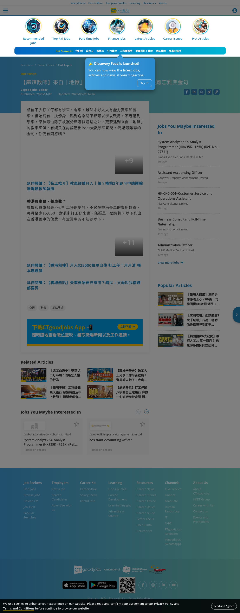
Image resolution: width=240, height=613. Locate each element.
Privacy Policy (163, 604)
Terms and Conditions (18, 608)
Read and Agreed (224, 606)
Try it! (144, 83)
